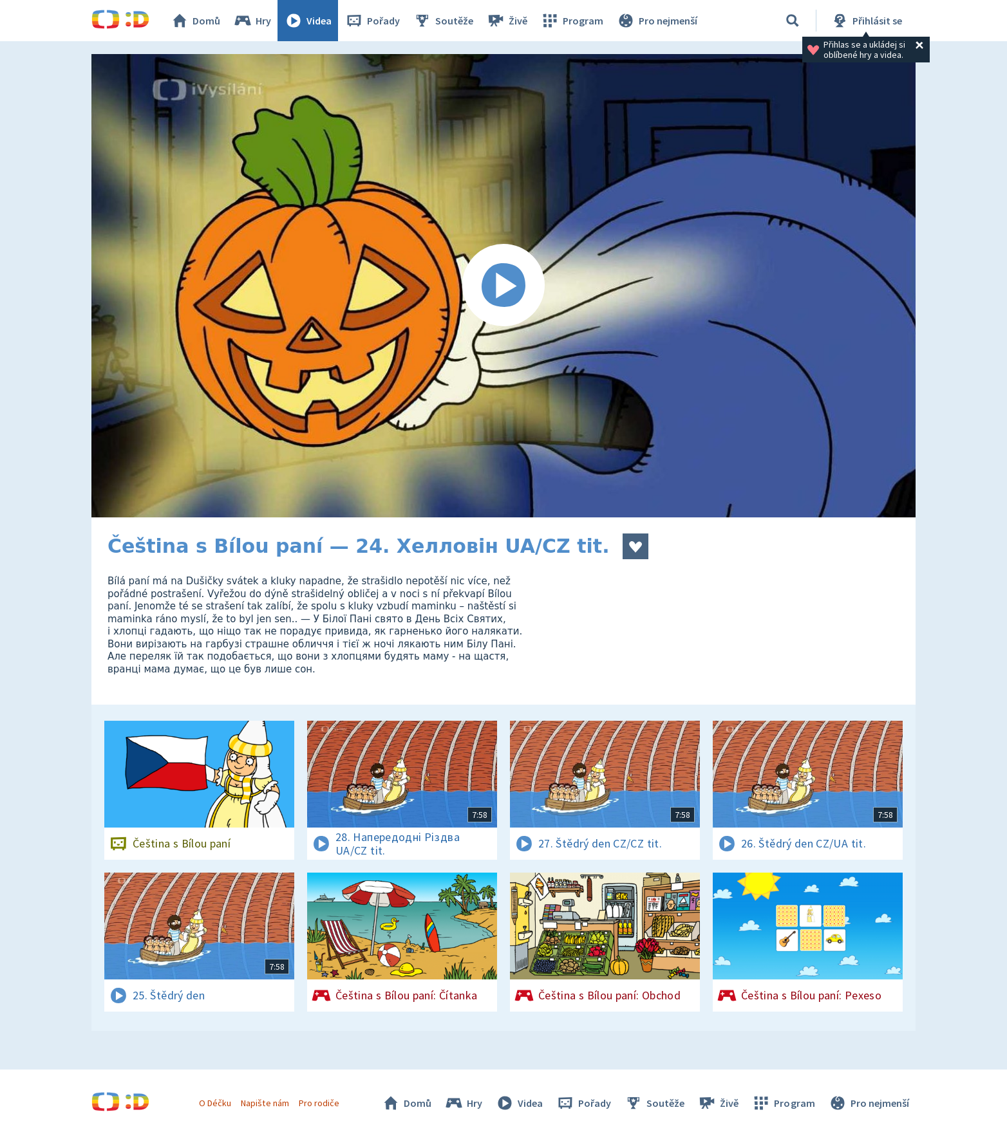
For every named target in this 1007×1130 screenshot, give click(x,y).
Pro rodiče (319, 1103)
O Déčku (215, 1103)
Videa (308, 20)
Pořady (372, 20)
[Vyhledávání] (792, 20)
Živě (506, 20)
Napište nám (264, 1103)
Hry (252, 20)
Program (571, 20)
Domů (195, 20)
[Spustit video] (503, 285)
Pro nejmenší (656, 20)
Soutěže (443, 20)
